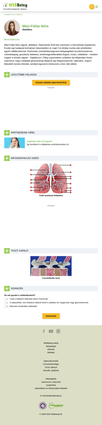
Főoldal (7, 14)
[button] (44, 332)
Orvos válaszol (16, 14)
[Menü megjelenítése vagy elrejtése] (96, 7)
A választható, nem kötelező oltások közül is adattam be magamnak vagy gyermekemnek (49, 302)
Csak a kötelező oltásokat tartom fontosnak (29, 299)
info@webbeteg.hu (54, 396)
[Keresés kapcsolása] (91, 6)
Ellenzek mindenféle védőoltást (23, 306)
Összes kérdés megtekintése (50, 83)
